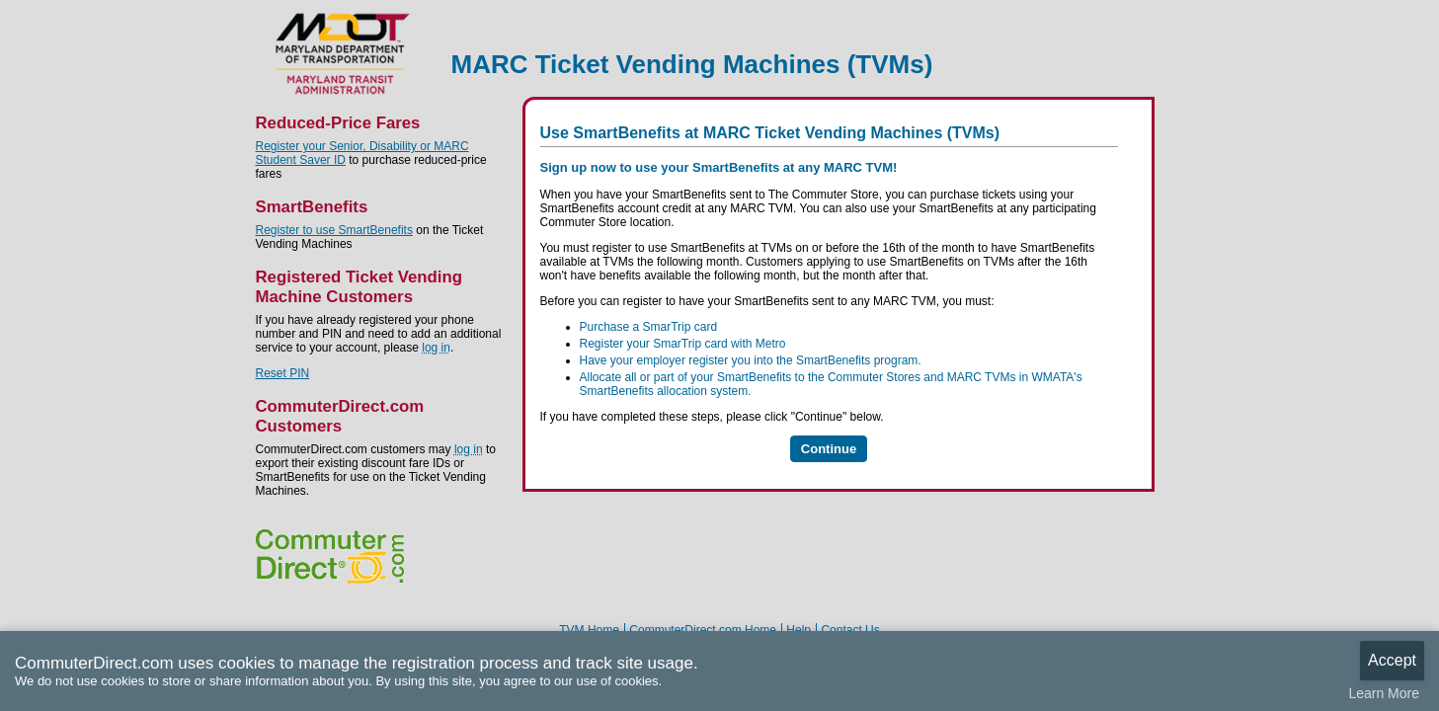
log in (436, 348)
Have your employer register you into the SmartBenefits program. (750, 360)
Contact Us (850, 630)
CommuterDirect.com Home (702, 630)
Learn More (1383, 693)
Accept (1392, 660)
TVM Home (589, 630)
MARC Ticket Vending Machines (344, 53)
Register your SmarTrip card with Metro (683, 344)
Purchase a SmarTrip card (649, 327)
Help (798, 630)
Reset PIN (283, 373)
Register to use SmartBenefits (334, 230)
